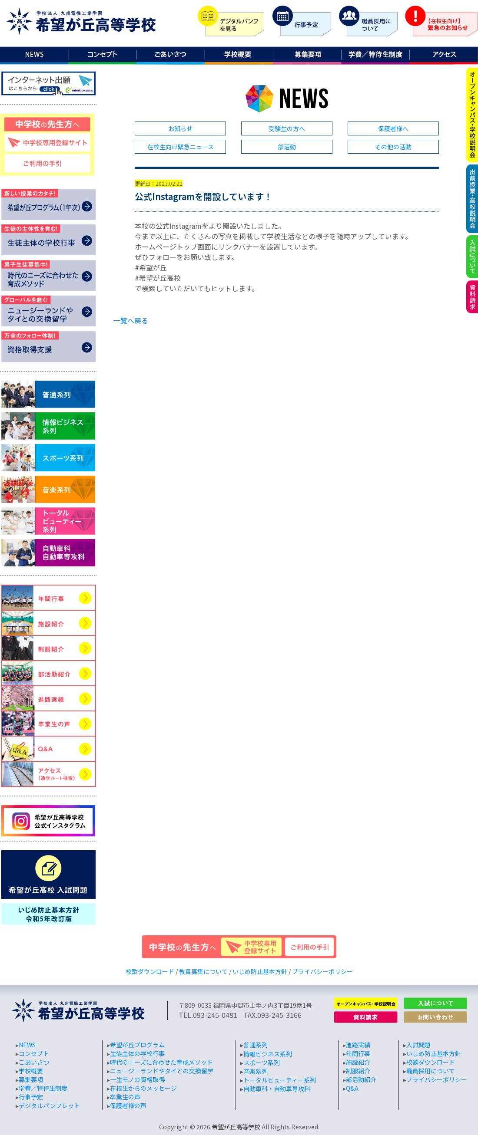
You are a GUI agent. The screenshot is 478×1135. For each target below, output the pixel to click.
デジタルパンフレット (49, 1105)
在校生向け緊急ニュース (180, 146)
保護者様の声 (128, 1105)
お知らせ (180, 128)
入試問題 (418, 1044)
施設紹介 (358, 1062)
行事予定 (31, 1096)
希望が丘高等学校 (236, 1126)
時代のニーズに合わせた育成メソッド (161, 1062)
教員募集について (203, 971)
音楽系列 (255, 1071)
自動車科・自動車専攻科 (276, 1088)
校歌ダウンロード (150, 971)
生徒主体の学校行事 (137, 1053)
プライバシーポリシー (322, 971)
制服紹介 (358, 1070)
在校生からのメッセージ (143, 1088)
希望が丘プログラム (137, 1044)
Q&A (352, 1088)
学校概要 (31, 1070)
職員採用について (430, 1070)
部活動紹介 (361, 1079)
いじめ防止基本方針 (259, 971)
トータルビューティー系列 (279, 1080)
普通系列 (255, 1044)
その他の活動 (393, 146)
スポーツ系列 (261, 1062)
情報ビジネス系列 (267, 1053)
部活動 (287, 146)
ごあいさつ (34, 1062)
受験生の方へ (287, 128)
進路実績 (358, 1044)
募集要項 (31, 1079)
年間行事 (358, 1053)
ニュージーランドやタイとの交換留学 (161, 1070)
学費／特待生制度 (43, 1088)
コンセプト (34, 1053)
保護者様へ (393, 128)
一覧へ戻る (130, 320)
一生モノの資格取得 (137, 1079)
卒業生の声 (125, 1096)
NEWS (27, 1044)
